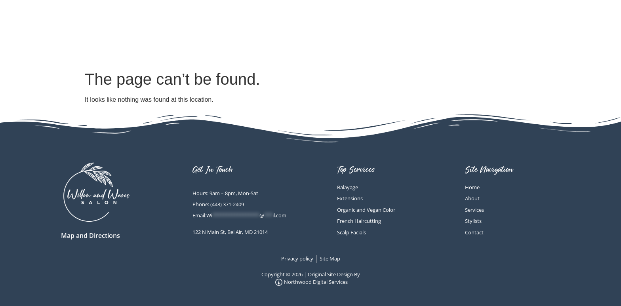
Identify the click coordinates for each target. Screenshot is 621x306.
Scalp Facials (406, 24)
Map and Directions (90, 235)
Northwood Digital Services (311, 282)
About (554, 24)
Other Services (488, 24)
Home (344, 24)
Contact (549, 42)
